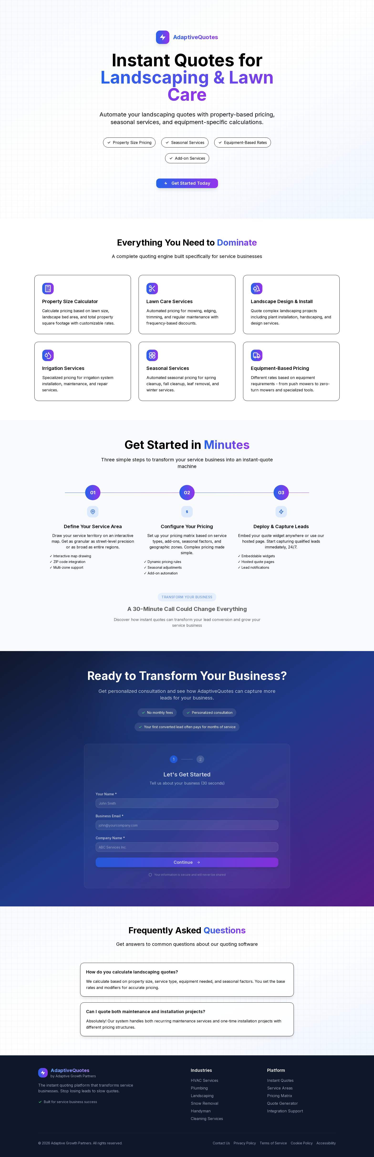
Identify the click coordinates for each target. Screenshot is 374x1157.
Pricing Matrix (279, 1095)
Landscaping (202, 1095)
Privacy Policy (245, 1143)
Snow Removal (204, 1103)
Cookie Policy (302, 1143)
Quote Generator (282, 1103)
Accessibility (326, 1143)
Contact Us (221, 1143)
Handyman (201, 1111)
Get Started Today (187, 183)
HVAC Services (204, 1080)
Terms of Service (273, 1143)
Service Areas (280, 1088)
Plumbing (199, 1088)
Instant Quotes (280, 1080)
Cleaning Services (207, 1118)
